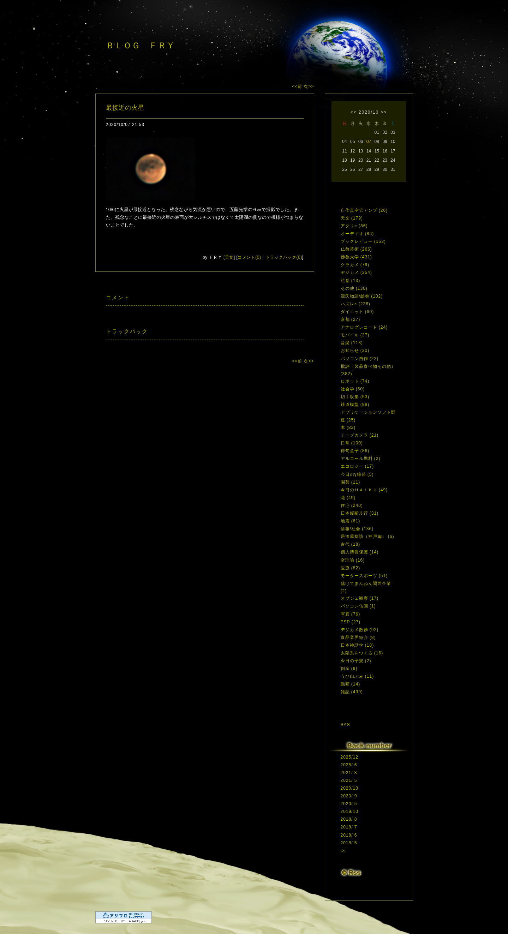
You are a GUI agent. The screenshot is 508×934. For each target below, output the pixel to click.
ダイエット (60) (357, 311)
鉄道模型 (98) (355, 404)
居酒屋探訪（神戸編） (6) (367, 536)
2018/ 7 (349, 827)
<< (353, 112)
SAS (345, 724)
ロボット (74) (355, 381)
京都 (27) (350, 319)
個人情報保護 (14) (360, 552)
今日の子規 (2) (356, 660)
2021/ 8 (349, 772)
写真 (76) (350, 614)
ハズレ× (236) (355, 303)
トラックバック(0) (283, 257)
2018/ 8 (349, 819)
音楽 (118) (352, 342)
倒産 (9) (349, 668)
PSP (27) (350, 621)
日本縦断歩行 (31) (360, 513)
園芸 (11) (350, 482)
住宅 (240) (352, 505)
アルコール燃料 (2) (361, 458)
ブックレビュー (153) (363, 241)
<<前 (298, 86)
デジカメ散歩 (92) (360, 629)
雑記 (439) (352, 691)
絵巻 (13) (350, 280)
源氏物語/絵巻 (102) (362, 296)
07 (368, 141)
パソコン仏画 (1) (358, 606)
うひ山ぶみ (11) (357, 676)
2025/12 (349, 757)
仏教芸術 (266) (356, 249)
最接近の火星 (125, 107)
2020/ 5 (349, 803)
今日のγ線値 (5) (357, 474)
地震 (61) (350, 521)
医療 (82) (350, 567)
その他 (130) (354, 288)
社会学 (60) (353, 389)
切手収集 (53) (355, 396)
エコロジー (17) (357, 466)
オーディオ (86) (357, 233)
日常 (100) (352, 443)
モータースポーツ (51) (364, 575)
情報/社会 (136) (357, 528)
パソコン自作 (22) (360, 358)
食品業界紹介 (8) (358, 637)
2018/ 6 (349, 835)
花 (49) (348, 497)
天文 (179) (352, 218)
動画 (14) (350, 684)
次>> (309, 86)
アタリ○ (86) (354, 225)
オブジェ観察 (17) (360, 598)
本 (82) (348, 427)
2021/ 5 (349, 780)
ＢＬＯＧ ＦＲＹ (140, 45)
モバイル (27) (355, 335)
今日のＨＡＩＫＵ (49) (364, 489)
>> (384, 112)
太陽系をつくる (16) (362, 653)
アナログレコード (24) (364, 327)
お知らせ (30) (355, 350)
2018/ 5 (349, 842)
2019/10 (349, 811)
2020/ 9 (349, 796)
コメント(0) (249, 257)
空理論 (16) (353, 560)
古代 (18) (350, 544)
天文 (229, 257)
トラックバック (127, 331)
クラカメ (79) (355, 264)
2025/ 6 (349, 764)
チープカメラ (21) (360, 435)
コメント (118, 297)
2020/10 (369, 112)
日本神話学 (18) (357, 645)
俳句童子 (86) (355, 450)
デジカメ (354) (356, 272)
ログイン (354, 887)
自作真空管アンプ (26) (364, 210)
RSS (351, 873)
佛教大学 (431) (356, 257)
